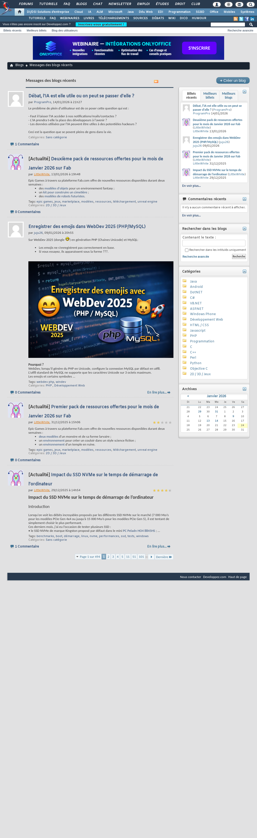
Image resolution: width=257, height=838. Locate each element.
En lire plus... (157, 393)
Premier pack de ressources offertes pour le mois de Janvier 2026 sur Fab (216, 154)
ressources (103, 202)
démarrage (72, 536)
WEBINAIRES (69, 18)
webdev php (45, 382)
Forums (25, 4)
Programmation (179, 12)
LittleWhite (202, 128)
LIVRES (89, 18)
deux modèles (48, 436)
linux (84, 536)
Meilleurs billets (36, 30)
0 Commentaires (27, 212)
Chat (97, 4)
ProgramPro (221, 110)
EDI (160, 12)
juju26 (224, 142)
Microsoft (115, 12)
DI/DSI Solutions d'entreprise (48, 12)
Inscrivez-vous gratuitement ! (101, 24)
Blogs (81, 4)
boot (59, 536)
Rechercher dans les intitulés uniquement (215, 250)
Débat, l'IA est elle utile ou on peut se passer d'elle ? (81, 96)
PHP (49, 386)
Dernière (164, 557)
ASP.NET (197, 309)
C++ (193, 353)
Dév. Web (146, 12)
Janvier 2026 (216, 396)
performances (109, 536)
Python (196, 363)
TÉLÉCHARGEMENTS (113, 18)
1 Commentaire (27, 144)
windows (142, 536)
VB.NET (196, 303)
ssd (123, 536)
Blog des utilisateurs (65, 30)
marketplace (71, 202)
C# (192, 298)
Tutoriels (48, 4)
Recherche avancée (240, 30)
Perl (193, 358)
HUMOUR (199, 18)
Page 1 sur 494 (90, 557)
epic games (45, 202)
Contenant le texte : (213, 241)
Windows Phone (203, 314)
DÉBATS (158, 18)
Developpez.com (214, 577)
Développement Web (69, 386)
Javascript (197, 331)
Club (195, 4)
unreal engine (147, 202)
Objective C (199, 369)
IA (89, 12)
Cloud (78, 12)
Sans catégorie (56, 137)
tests (131, 536)
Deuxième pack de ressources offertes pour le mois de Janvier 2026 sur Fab (217, 122)
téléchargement (124, 202)
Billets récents (12, 30)
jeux (57, 202)
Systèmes (247, 12)
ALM (99, 12)
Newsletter (119, 4)
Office (214, 12)
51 (134, 557)
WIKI (172, 18)
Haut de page (237, 577)
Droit (179, 4)
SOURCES (140, 18)
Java (130, 12)
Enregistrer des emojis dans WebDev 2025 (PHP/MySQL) (87, 227)
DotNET (196, 292)
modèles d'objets (56, 188)
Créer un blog (233, 80)
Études (162, 4)
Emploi (143, 4)
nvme (93, 536)
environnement (54, 440)
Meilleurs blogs (228, 95)
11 (128, 557)
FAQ (66, 4)
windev (61, 382)
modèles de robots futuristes (64, 196)
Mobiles (229, 12)
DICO (184, 18)
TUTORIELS (37, 18)
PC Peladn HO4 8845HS (139, 531)
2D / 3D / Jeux (56, 205)
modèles (87, 202)
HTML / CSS (199, 325)
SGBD (200, 12)
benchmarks (45, 536)
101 (141, 557)
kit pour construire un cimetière (65, 192)
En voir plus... (191, 186)
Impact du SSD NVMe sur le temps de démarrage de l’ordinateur (217, 172)
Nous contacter (190, 577)
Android (196, 287)
